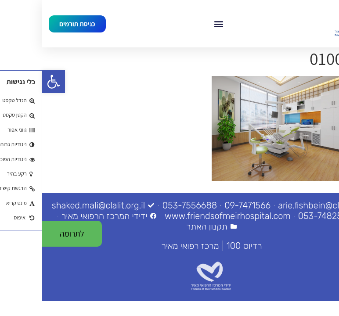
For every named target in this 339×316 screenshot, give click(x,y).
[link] (11, 81)
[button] (177, 23)
